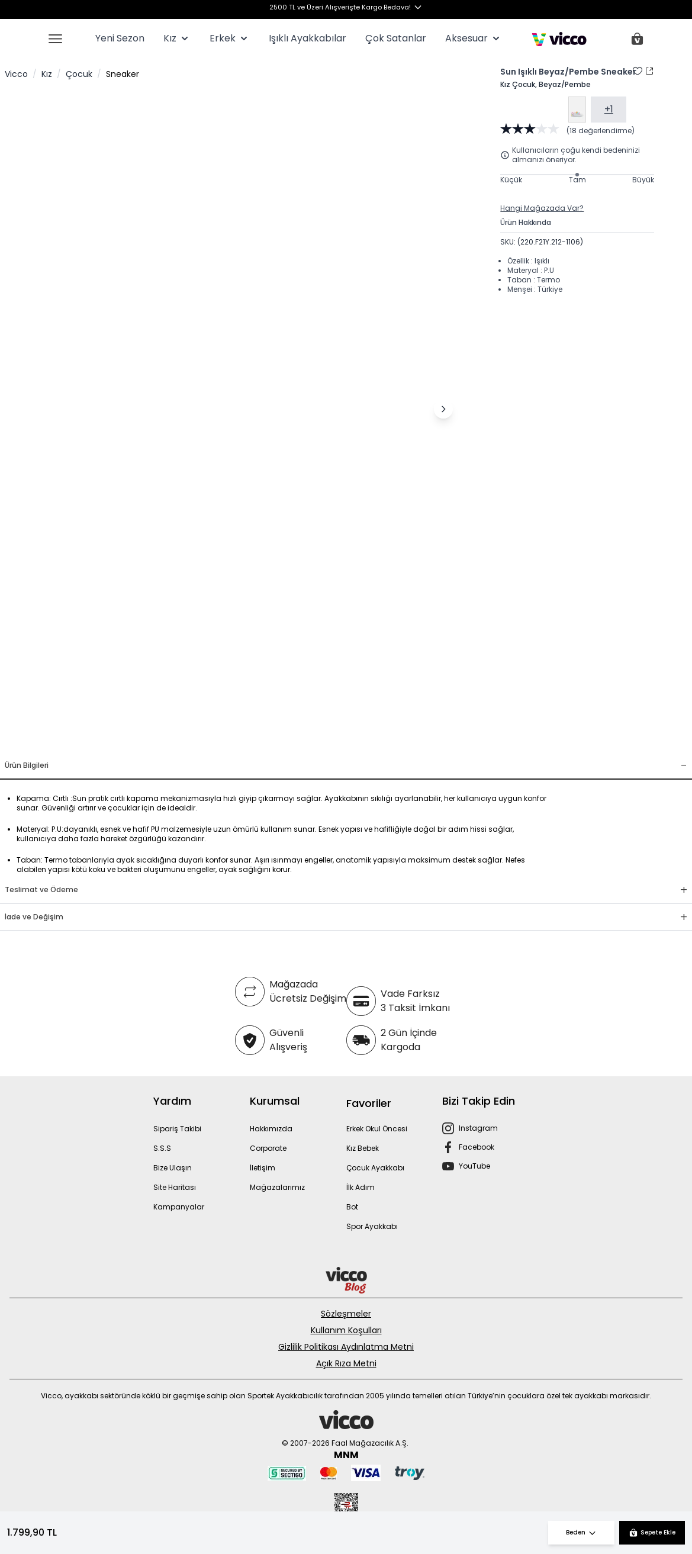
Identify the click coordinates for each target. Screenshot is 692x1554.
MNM (346, 1455)
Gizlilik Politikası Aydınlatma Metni (346, 1347)
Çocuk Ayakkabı (375, 1168)
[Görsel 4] (248, 738)
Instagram (478, 1128)
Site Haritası (174, 1187)
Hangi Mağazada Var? (542, 209)
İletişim (262, 1168)
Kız (46, 74)
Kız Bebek (362, 1148)
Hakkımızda (271, 1129)
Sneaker (122, 74)
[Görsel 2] (219, 738)
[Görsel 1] (200, 738)
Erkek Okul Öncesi (376, 1129)
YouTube (474, 1166)
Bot (352, 1207)
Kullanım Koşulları (346, 1330)
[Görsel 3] (234, 738)
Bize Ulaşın (172, 1168)
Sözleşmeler (346, 1314)
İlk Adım (360, 1187)
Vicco (16, 74)
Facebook (476, 1147)
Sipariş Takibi (177, 1129)
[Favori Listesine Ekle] (637, 71)
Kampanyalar (178, 1207)
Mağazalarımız (277, 1187)
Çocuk (79, 74)
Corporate (268, 1148)
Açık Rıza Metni (346, 1363)
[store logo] (559, 39)
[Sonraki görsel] (443, 409)
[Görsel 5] (262, 738)
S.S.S (162, 1148)
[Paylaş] (649, 71)
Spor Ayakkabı (372, 1226)
